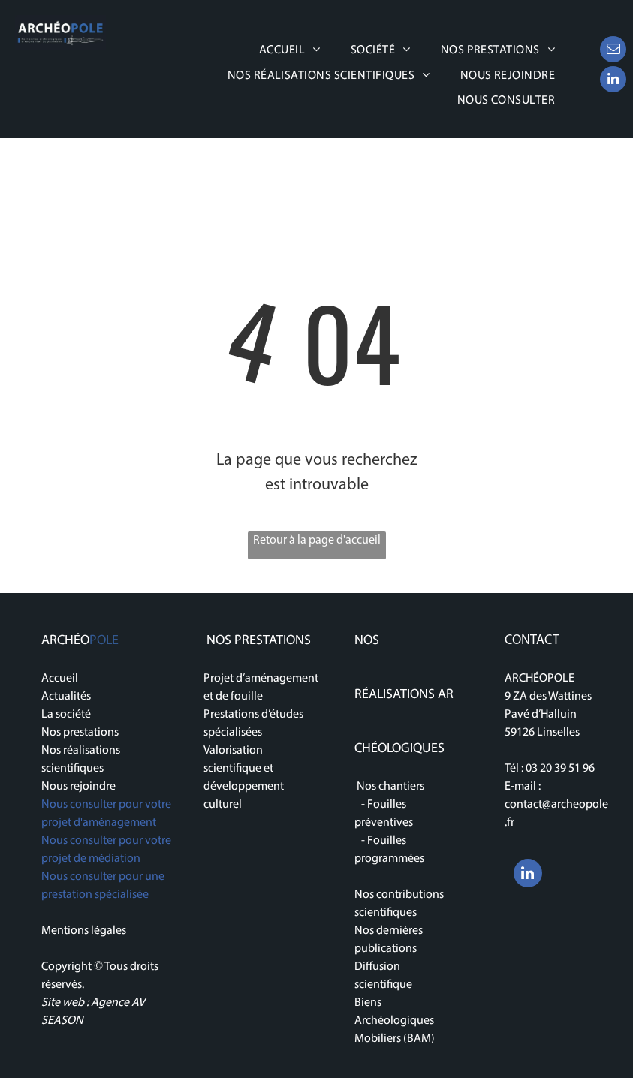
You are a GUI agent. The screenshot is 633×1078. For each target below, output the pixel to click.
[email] (613, 51)
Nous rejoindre (78, 787)
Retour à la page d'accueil (317, 540)
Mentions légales (83, 931)
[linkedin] (613, 81)
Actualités (66, 697)
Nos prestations (80, 733)
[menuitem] (290, 50)
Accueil (59, 679)
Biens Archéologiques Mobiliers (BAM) (394, 1021)
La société (66, 715)
